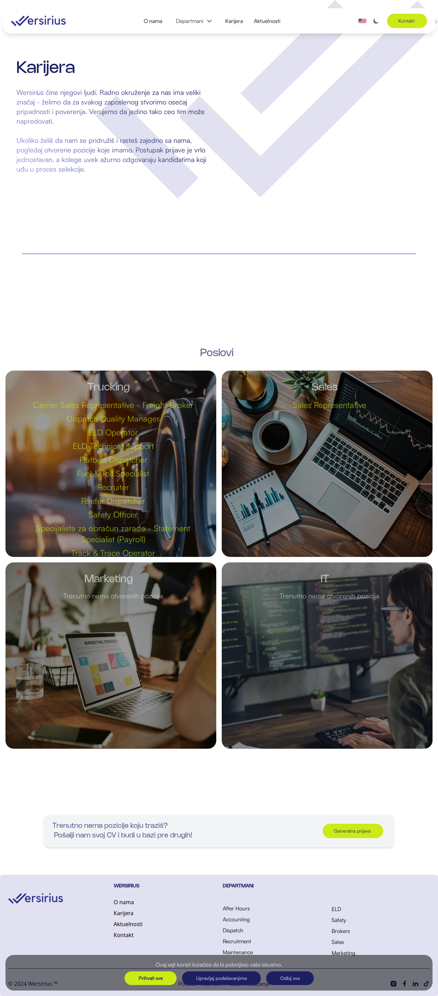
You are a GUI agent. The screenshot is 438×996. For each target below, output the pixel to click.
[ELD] (381, 909)
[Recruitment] (272, 941)
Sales (338, 941)
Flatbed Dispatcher (116, 460)
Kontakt (124, 935)
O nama (153, 20)
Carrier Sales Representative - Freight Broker (116, 405)
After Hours (236, 908)
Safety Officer (116, 514)
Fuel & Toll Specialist (116, 473)
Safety (339, 920)
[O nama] (163, 902)
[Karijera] (163, 913)
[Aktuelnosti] (163, 924)
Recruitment (237, 941)
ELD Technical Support (116, 446)
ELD (336, 909)
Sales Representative (333, 405)
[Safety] (381, 920)
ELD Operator (116, 432)
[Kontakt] (163, 935)
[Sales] (381, 942)
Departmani (194, 20)
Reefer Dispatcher (117, 501)
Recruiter (116, 487)
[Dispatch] (272, 930)
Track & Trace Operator (116, 553)
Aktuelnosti (267, 20)
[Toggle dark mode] (376, 21)
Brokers (341, 930)
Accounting (236, 919)
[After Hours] (272, 908)
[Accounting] (272, 919)
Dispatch (233, 930)
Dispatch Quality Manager (116, 418)
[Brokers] (381, 931)
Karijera (234, 20)
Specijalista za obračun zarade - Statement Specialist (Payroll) (116, 533)
